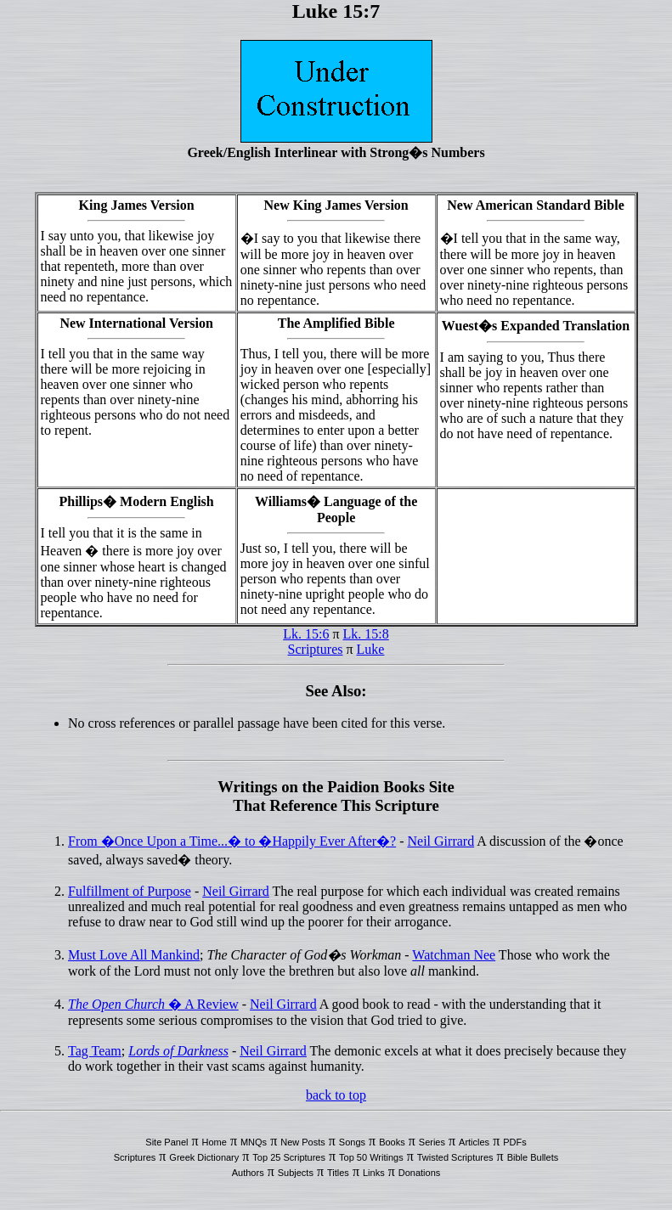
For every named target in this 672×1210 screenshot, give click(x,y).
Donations (419, 1173)
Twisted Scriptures (455, 1157)
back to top (336, 1095)
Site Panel (166, 1142)
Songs (352, 1142)
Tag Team (94, 1051)
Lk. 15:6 (306, 634)
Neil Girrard (441, 841)
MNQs (253, 1142)
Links (374, 1173)
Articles (474, 1142)
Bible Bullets (533, 1157)
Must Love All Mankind (134, 955)
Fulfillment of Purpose (129, 891)
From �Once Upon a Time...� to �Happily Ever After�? (232, 841)
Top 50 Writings (371, 1157)
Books (392, 1142)
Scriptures (315, 649)
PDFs (515, 1142)
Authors (248, 1173)
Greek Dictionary (204, 1157)
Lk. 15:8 (366, 634)
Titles (338, 1173)
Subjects (295, 1173)
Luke (371, 649)
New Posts (302, 1142)
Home (214, 1142)
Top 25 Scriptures (288, 1157)
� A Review (153, 1004)
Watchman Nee (453, 955)
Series (432, 1142)
